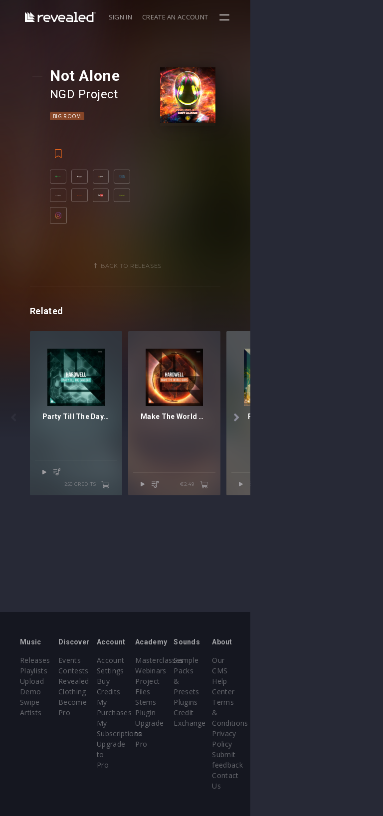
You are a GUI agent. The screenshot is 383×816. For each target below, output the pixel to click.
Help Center (343, 670)
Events (91, 660)
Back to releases (195, 299)
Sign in (252, 16)
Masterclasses (225, 660)
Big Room (75, 116)
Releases (35, 660)
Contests (95, 670)
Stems (212, 702)
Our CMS (338, 660)
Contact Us (341, 744)
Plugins (274, 691)
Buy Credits (160, 681)
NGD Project (92, 94)
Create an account (308, 16)
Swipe (30, 702)
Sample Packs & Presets (275, 670)
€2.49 (326, 572)
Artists (30, 712)
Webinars (217, 670)
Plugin (211, 712)
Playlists (33, 670)
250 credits (153, 572)
